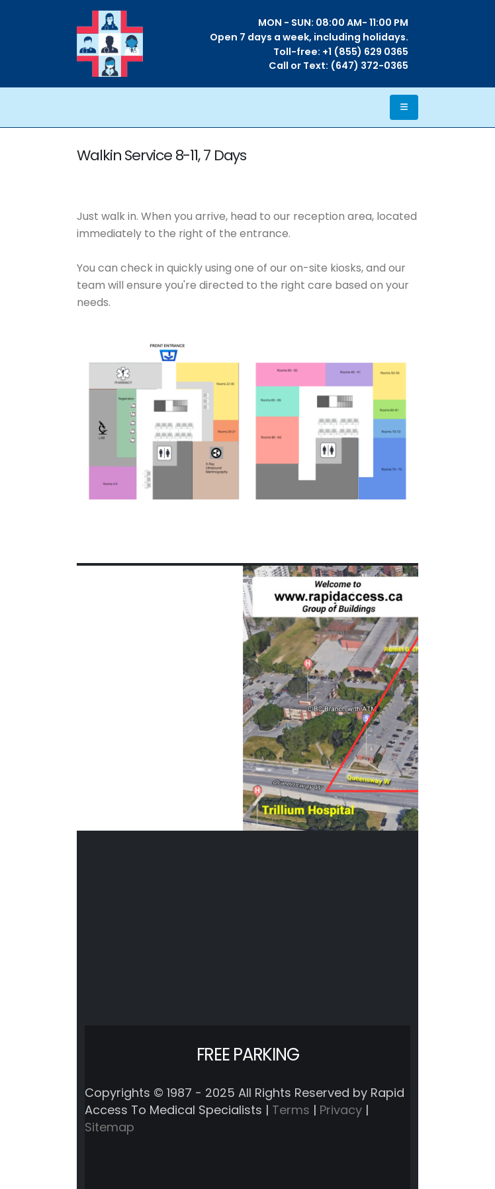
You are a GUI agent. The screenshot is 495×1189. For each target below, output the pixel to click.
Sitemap (109, 1127)
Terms (291, 1110)
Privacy (341, 1110)
